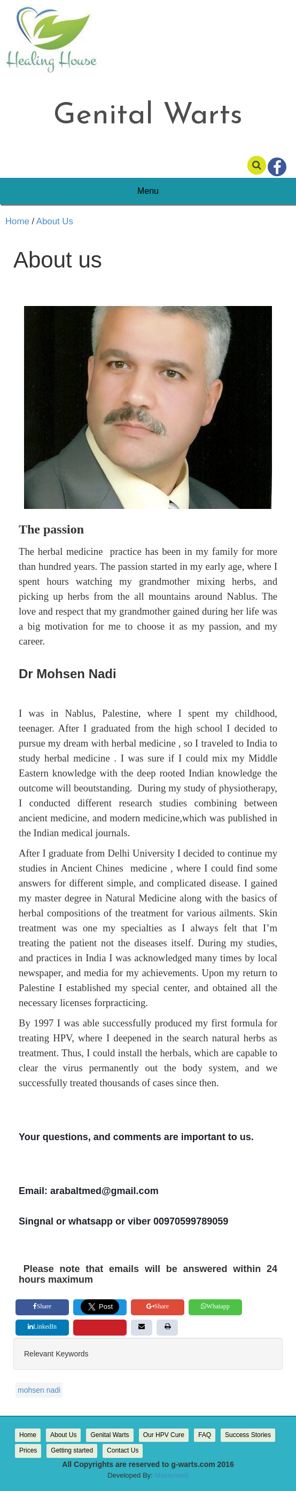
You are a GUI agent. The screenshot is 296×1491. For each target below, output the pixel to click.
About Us (53, 221)
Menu (148, 190)
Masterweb (171, 1475)
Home (17, 221)
